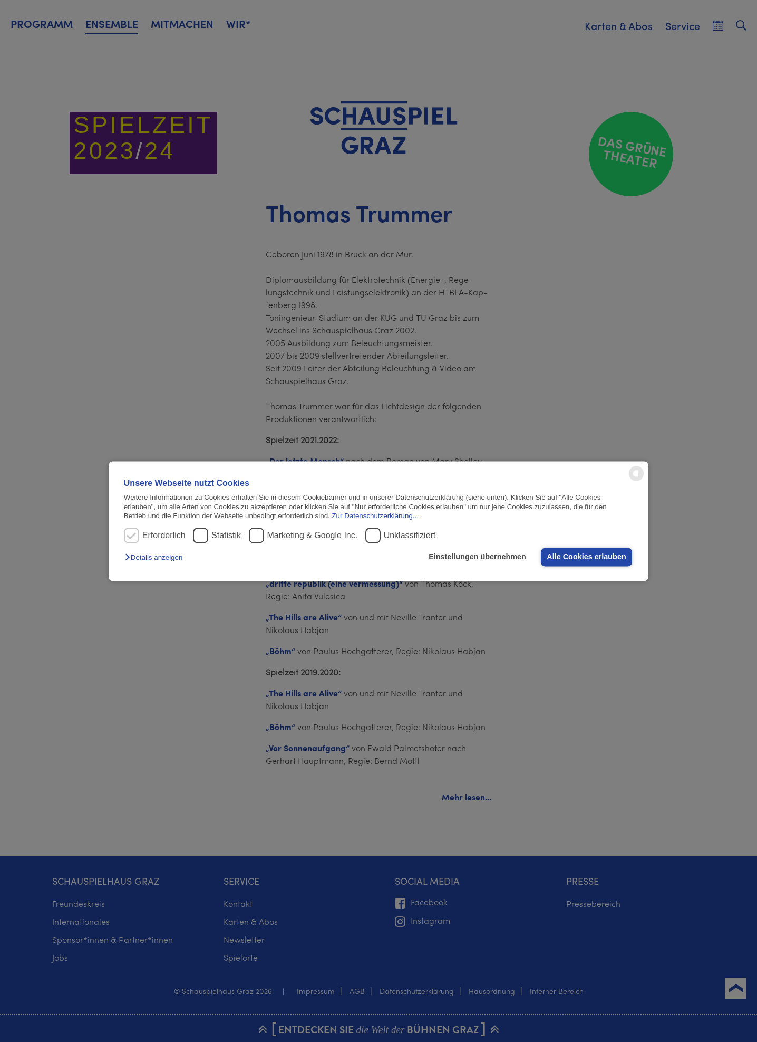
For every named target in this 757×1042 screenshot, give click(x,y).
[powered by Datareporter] (636, 480)
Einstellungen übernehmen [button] (477, 557)
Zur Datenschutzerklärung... (375, 516)
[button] (156, 558)
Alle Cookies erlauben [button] (586, 557)
